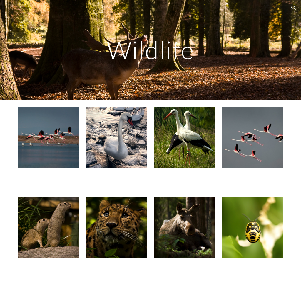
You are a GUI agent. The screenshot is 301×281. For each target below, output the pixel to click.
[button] (294, 8)
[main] (150, 49)
